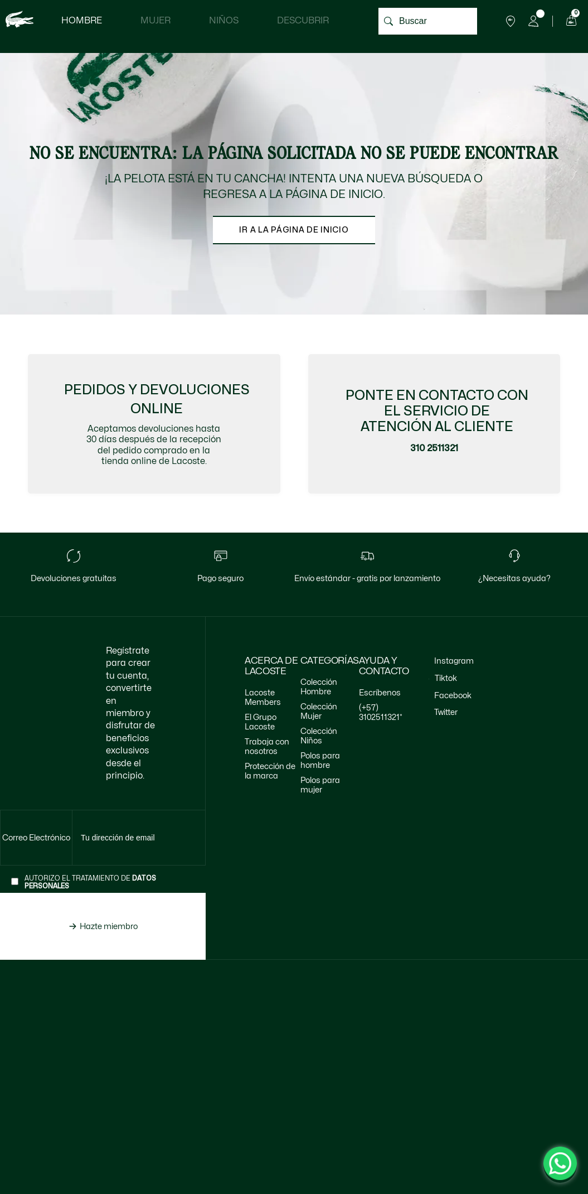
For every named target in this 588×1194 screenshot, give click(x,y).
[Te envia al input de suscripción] (36, 838)
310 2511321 (434, 448)
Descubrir (303, 20)
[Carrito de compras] (570, 21)
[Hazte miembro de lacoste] (103, 926)
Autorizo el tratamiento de (90, 883)
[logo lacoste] (19, 21)
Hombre (81, 20)
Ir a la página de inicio (293, 230)
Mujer (155, 20)
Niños (224, 20)
